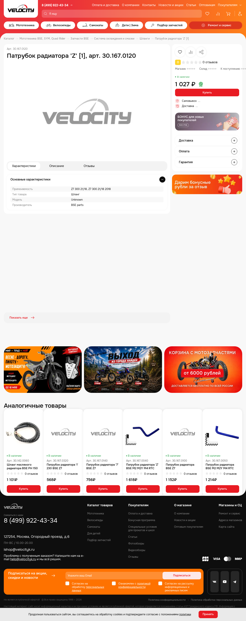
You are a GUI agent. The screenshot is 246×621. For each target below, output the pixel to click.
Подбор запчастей (99, 540)
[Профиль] (238, 13)
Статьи (191, 5)
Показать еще (22, 317)
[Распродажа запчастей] (43, 369)
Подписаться (186, 575)
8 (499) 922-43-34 (55, 5)
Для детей (93, 533)
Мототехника (95, 513)
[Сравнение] (218, 13)
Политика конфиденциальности (167, 599)
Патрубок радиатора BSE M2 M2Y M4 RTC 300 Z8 (220, 466)
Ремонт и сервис (229, 513)
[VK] (214, 581)
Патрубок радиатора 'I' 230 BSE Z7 (62, 466)
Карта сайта (226, 526)
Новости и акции (171, 5)
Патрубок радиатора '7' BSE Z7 (102, 466)
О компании (130, 5)
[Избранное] (207, 13)
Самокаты (93, 526)
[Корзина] (228, 13)
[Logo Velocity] (21, 9)
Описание (56, 166)
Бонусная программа (141, 520)
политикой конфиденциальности (134, 585)
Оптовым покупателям (188, 526)
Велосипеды (95, 520)
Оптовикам (207, 5)
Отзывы (89, 166)
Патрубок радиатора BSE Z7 (180, 466)
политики (185, 614)
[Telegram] (235, 581)
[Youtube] (225, 581)
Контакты (149, 5)
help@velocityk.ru (23, 559)
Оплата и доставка (105, 5)
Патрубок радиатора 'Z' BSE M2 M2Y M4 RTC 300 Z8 (142, 466)
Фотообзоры (136, 543)
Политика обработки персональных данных (216, 599)
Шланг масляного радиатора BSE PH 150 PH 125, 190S (22, 466)
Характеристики (24, 166)
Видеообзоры (136, 550)
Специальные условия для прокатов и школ (142, 528)
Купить (207, 92)
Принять (208, 614)
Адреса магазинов (230, 520)
